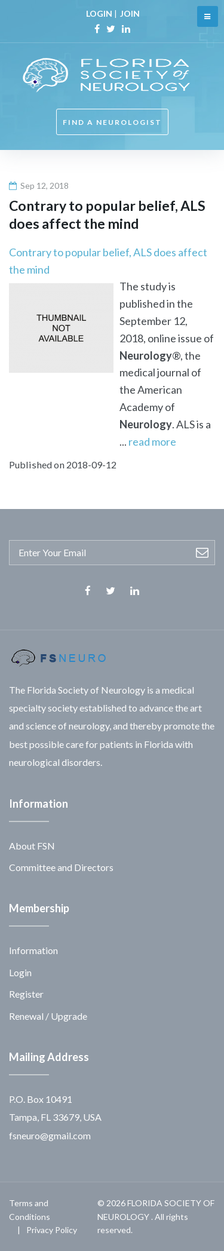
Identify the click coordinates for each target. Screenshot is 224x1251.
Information (33, 950)
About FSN (32, 845)
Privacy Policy (51, 1230)
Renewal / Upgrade (48, 1016)
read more (152, 441)
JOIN (130, 13)
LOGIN (99, 13)
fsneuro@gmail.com (50, 1135)
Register (26, 993)
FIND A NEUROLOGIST (112, 122)
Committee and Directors (61, 867)
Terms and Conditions (29, 1209)
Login (20, 972)
